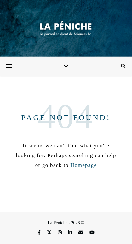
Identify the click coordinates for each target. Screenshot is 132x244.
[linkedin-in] (70, 232)
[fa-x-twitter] (50, 232)
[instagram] (60, 232)
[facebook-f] (40, 232)
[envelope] (81, 232)
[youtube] (92, 232)
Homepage (83, 165)
